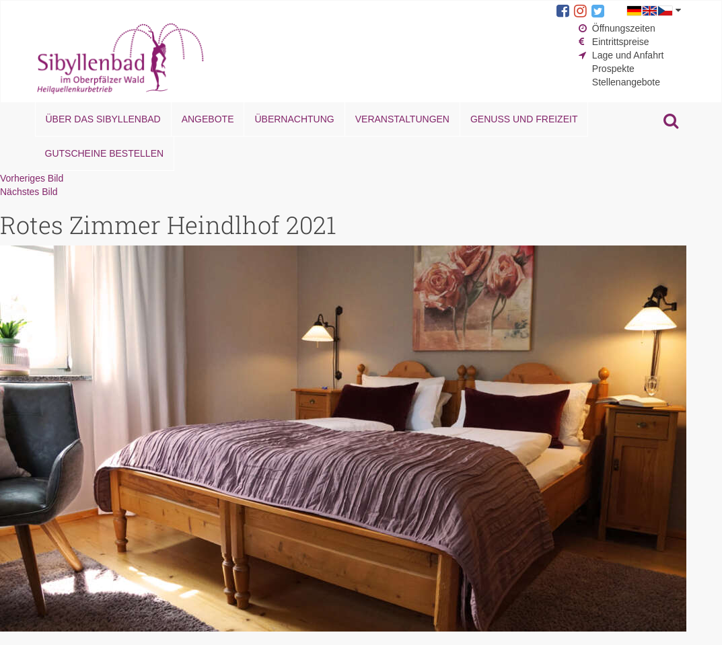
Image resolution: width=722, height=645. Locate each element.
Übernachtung (294, 119)
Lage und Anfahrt (628, 55)
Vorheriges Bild (31, 178)
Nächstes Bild (29, 191)
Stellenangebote (626, 82)
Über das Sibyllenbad (103, 119)
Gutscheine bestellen (104, 153)
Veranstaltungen (402, 119)
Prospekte (613, 68)
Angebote (208, 119)
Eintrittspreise (620, 41)
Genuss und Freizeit (523, 119)
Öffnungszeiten (623, 28)
